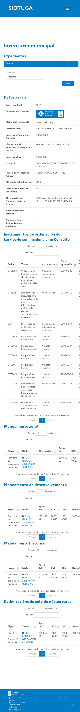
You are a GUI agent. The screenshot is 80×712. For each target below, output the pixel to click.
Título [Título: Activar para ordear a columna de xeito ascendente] (24, 264)
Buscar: (42, 253)
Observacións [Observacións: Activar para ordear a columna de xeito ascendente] (46, 451)
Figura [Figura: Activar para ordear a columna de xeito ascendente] (11, 451)
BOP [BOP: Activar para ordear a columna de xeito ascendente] (53, 510)
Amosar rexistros (42, 246)
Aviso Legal (13, 707)
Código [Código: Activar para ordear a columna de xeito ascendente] (11, 264)
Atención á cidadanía (17, 702)
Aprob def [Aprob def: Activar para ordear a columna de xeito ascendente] (62, 449)
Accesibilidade (14, 705)
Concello (11, 73)
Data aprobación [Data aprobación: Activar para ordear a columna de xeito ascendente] (67, 262)
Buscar (67, 84)
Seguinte (51, 420)
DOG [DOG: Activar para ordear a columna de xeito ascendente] (64, 510)
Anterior (33, 420)
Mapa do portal (15, 710)
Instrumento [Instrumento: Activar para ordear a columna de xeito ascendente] (48, 264)
